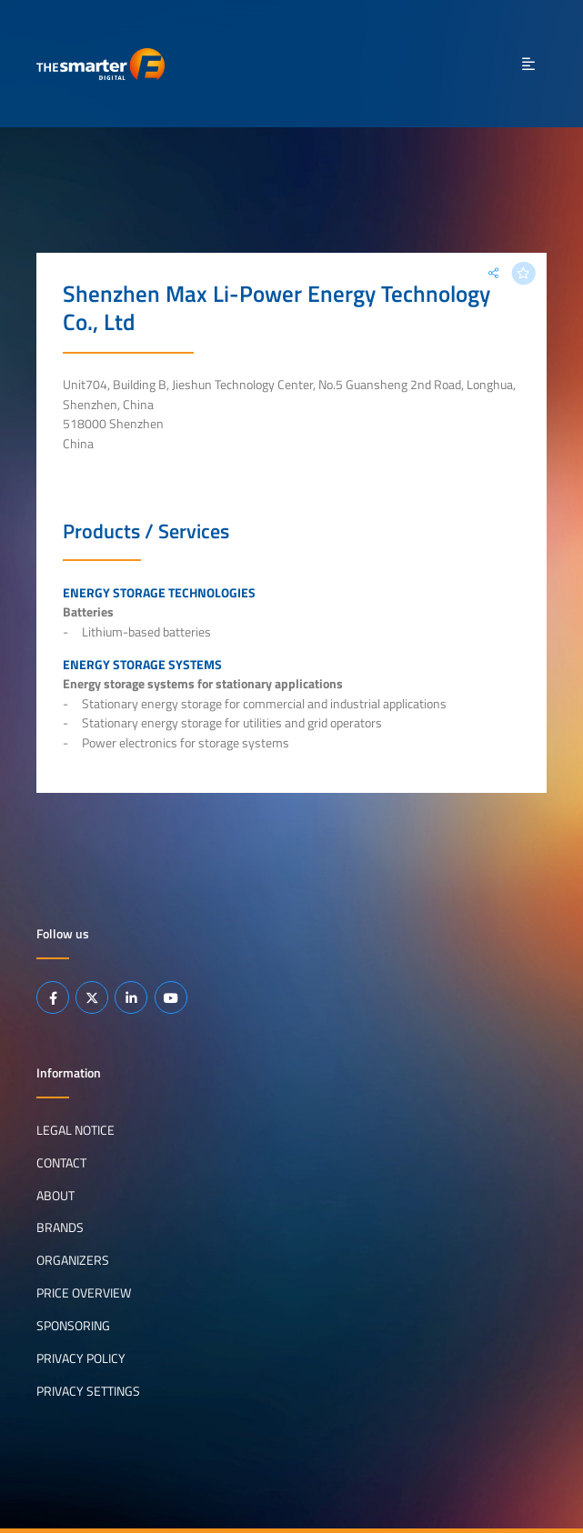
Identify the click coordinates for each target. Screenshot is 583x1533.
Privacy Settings (88, 1391)
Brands (60, 1227)
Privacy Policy (81, 1358)
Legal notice (75, 1129)
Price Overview (83, 1293)
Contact (61, 1162)
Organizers (72, 1260)
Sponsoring (73, 1326)
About (55, 1195)
